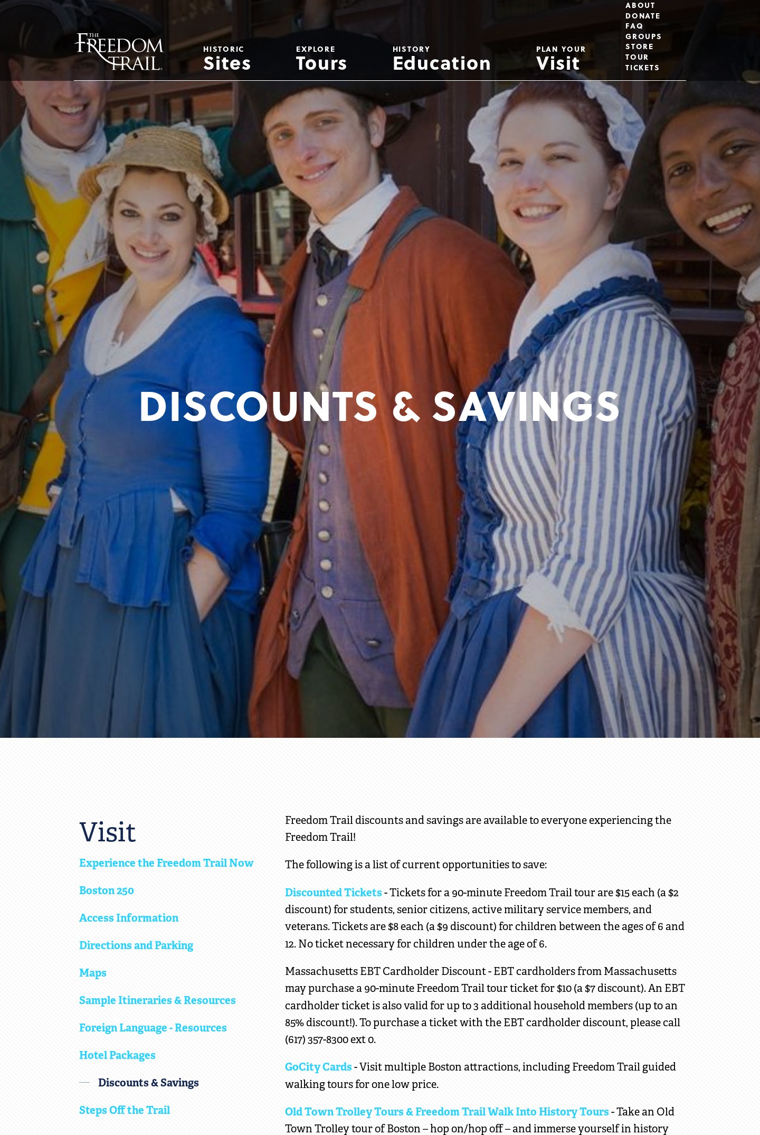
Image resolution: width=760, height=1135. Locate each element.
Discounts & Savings (148, 1083)
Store (639, 46)
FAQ (634, 26)
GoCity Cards (318, 1067)
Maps (93, 973)
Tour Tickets (642, 62)
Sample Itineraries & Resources (157, 1000)
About (640, 5)
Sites (227, 59)
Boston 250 (106, 890)
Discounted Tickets (333, 892)
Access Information (128, 918)
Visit (561, 59)
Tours (322, 59)
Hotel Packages (117, 1055)
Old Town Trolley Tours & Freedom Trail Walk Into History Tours (447, 1112)
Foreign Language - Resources (153, 1028)
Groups (643, 36)
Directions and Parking (136, 945)
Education (442, 59)
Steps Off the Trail (124, 1110)
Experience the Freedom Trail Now (166, 863)
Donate (643, 16)
